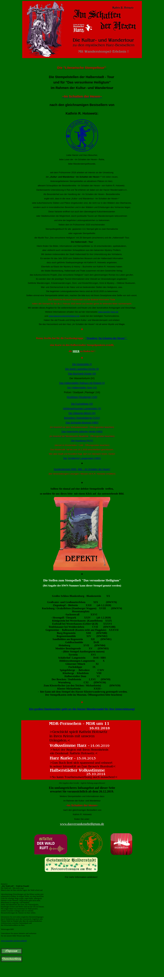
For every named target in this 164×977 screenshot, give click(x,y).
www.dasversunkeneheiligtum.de (64, 316)
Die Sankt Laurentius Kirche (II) (82, 369)
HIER (76, 351)
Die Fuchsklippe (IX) (82, 403)
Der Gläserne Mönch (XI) (81, 413)
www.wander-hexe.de (108, 312)
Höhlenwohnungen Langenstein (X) (82, 408)
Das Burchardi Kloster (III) (82, 373)
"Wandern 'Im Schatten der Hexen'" (106, 338)
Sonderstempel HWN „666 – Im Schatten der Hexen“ (82, 469)
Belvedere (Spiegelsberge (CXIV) (82, 418)
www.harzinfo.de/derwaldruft (14, 940)
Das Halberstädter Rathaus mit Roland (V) (82, 383)
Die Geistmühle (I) (82, 364)
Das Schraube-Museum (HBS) (82, 422)
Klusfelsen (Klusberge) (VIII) (82, 397)
